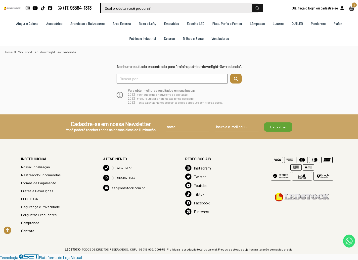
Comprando (30, 223)
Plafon (338, 23)
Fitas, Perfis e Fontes (227, 23)
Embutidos (171, 23)
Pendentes (318, 23)
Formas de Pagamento (38, 183)
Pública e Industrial (142, 38)
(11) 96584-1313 (74, 8)
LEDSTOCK (29, 199)
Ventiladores (220, 38)
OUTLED (297, 23)
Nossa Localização (35, 167)
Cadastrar (278, 127)
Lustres (278, 23)
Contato (27, 231)
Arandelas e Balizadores (87, 23)
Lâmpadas (257, 23)
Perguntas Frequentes (39, 215)
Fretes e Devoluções (37, 191)
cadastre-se (329, 8)
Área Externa (122, 23)
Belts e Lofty (147, 23)
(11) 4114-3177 (117, 168)
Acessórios (54, 23)
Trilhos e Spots (193, 38)
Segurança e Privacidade (40, 207)
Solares (169, 38)
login (311, 8)
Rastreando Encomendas (41, 175)
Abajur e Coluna (27, 23)
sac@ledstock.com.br (124, 188)
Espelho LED (195, 23)
